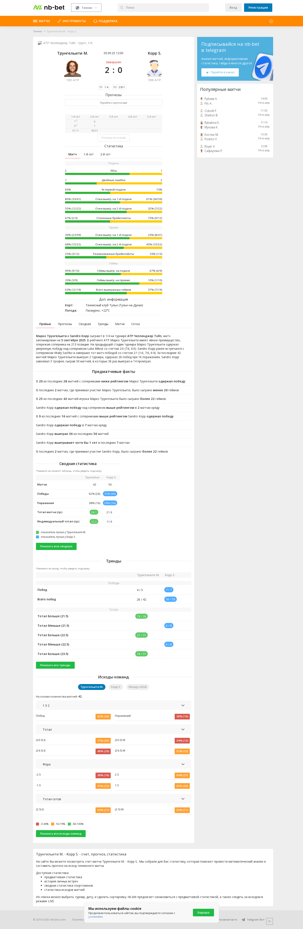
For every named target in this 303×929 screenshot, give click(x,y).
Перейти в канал (220, 72)
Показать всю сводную (56, 546)
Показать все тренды (55, 665)
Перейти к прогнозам (113, 103)
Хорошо (203, 912)
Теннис (37, 31)
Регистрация (258, 7)
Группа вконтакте (223, 919)
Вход (233, 7)
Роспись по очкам (114, 138)
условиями (95, 916)
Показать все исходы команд (60, 833)
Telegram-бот (253, 919)
